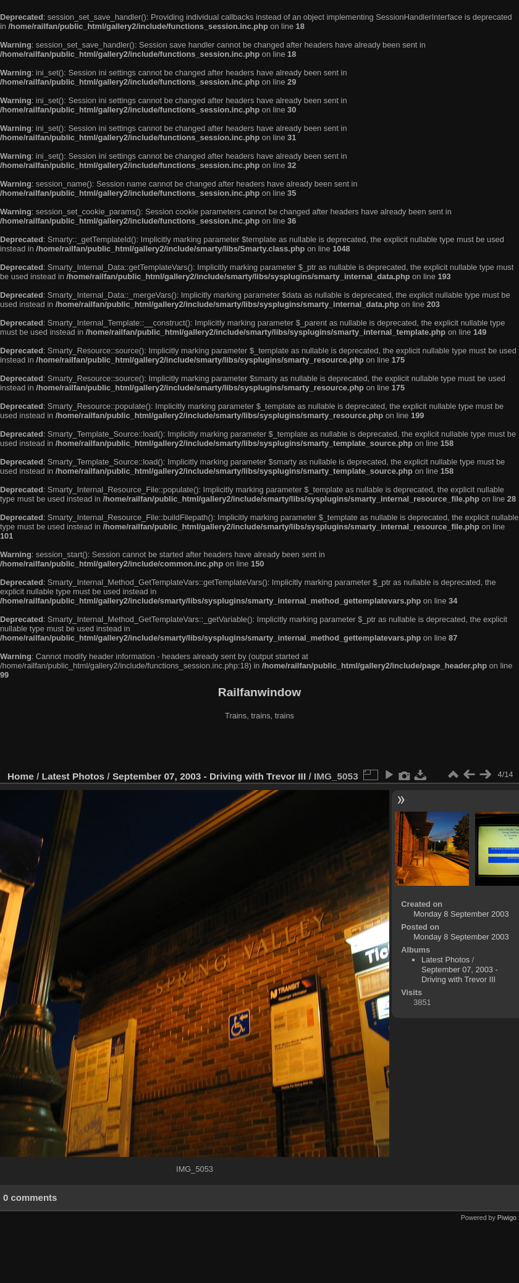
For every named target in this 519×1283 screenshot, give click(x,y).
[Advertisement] (259, 746)
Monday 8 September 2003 (460, 914)
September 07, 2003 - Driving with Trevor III (209, 776)
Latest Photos (73, 776)
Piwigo (507, 1217)
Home (20, 776)
